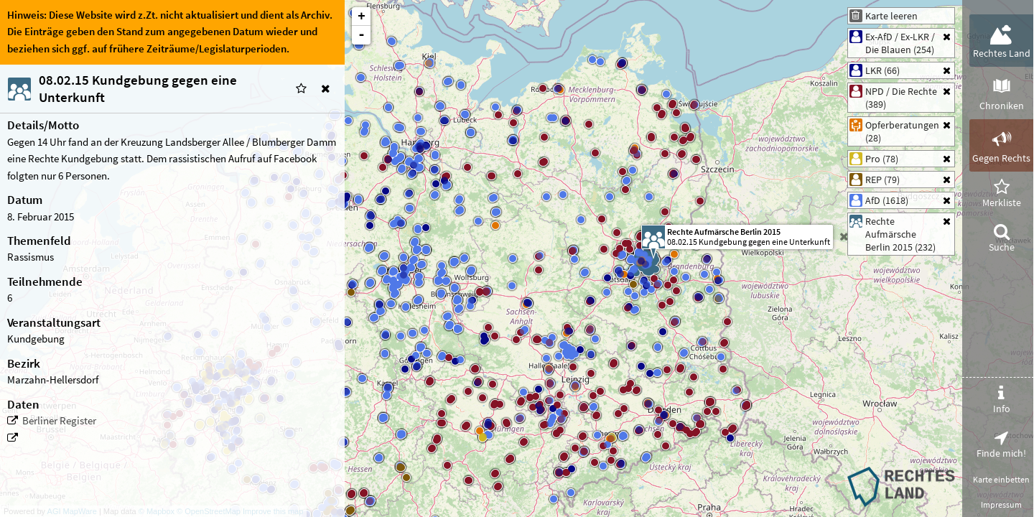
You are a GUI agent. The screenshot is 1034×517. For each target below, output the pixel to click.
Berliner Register (59, 420)
